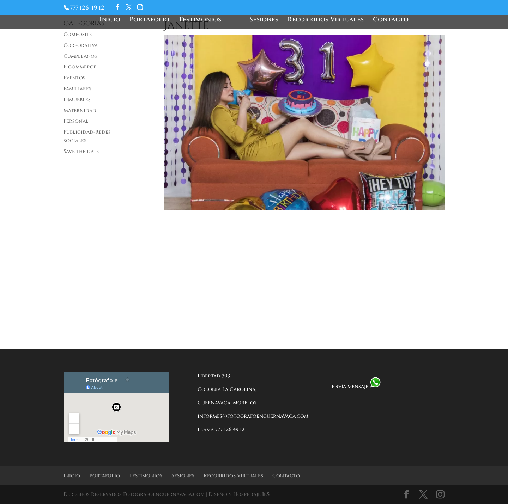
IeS (266, 494)
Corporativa (81, 45)
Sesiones (263, 20)
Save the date (81, 151)
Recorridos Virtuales (326, 20)
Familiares (77, 88)
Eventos (74, 77)
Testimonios (200, 20)
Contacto (391, 20)
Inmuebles (77, 99)
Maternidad (80, 110)
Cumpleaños (80, 56)
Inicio (109, 20)
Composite (78, 34)
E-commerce (80, 66)
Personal (76, 121)
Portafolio (149, 20)
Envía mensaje (356, 386)
